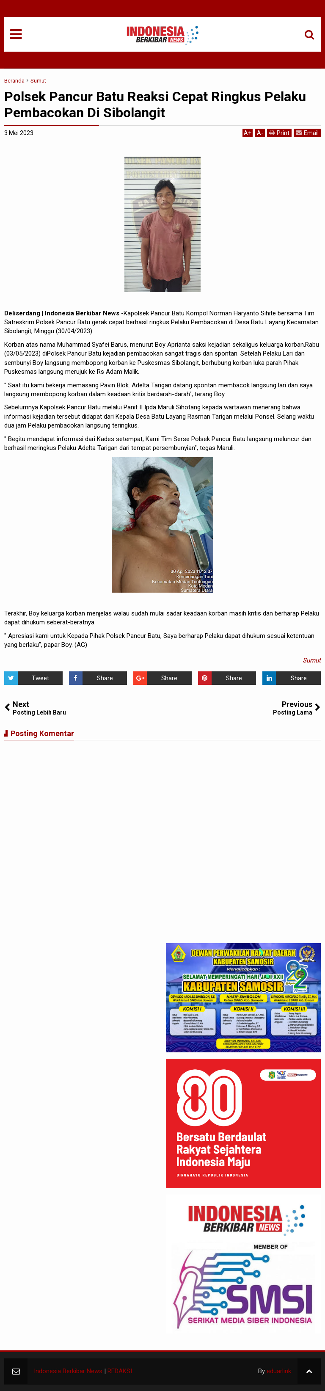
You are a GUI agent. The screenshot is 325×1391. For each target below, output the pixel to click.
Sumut (312, 660)
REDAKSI (119, 1371)
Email (307, 133)
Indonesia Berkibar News (68, 1371)
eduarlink (279, 1371)
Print (279, 133)
